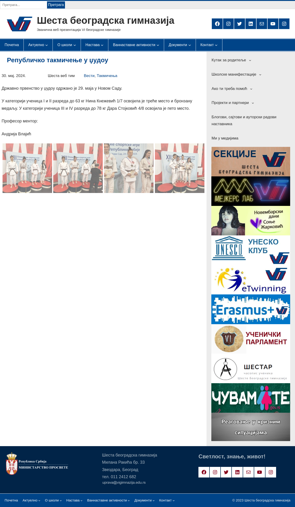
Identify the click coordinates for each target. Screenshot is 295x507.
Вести (89, 76)
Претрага (56, 5)
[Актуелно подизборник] (36, 45)
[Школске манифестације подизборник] (260, 74)
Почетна (12, 45)
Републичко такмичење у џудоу (57, 60)
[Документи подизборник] (178, 45)
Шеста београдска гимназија (105, 20)
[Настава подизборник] (93, 45)
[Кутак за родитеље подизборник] (250, 60)
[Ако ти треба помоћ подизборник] (251, 88)
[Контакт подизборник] (207, 45)
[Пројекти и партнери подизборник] (253, 103)
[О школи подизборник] (65, 45)
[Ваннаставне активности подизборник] (134, 45)
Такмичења (107, 76)
